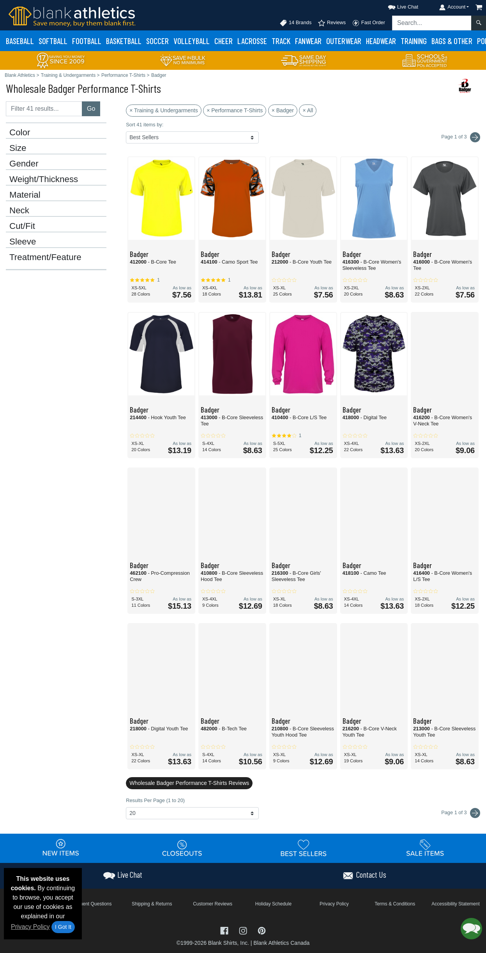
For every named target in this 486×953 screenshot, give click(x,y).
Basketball (123, 41)
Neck (19, 210)
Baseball (20, 41)
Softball (53, 41)
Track (281, 41)
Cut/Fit (22, 226)
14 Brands (295, 23)
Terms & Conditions (395, 904)
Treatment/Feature (45, 257)
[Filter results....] (44, 108)
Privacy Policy (30, 926)
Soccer (157, 41)
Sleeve (22, 241)
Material (25, 195)
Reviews (332, 23)
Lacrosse (252, 41)
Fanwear (308, 41)
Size (18, 148)
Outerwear (343, 41)
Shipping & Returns (152, 904)
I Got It (63, 927)
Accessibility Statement (455, 904)
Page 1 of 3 (460, 813)
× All (307, 110)
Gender (24, 163)
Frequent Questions (91, 904)
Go (91, 108)
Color (19, 132)
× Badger (283, 110)
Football (86, 41)
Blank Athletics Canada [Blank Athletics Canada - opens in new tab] (281, 943)
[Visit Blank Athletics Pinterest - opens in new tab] (261, 929)
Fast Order (368, 23)
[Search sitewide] (432, 23)
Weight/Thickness (43, 179)
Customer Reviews (212, 904)
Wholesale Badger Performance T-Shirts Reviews (189, 783)
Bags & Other (451, 41)
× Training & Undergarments (163, 110)
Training (414, 41)
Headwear (381, 41)
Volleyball (191, 41)
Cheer (223, 41)
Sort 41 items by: (144, 125)
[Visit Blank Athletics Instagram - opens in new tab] (244, 929)
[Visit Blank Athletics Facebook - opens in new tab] (225, 929)
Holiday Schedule (273, 904)
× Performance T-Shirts (235, 110)
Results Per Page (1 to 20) (155, 800)
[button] (396, 5)
